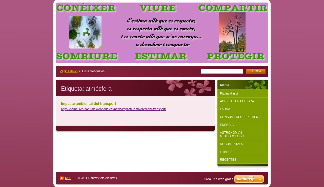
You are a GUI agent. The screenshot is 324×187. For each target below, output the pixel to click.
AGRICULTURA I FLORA (237, 101)
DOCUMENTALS (231, 144)
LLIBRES (226, 152)
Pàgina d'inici (68, 71)
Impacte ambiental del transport (88, 104)
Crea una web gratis (218, 179)
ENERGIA (227, 125)
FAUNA (225, 109)
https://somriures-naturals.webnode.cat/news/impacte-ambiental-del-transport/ (113, 109)
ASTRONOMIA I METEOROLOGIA (232, 134)
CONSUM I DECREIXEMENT (240, 117)
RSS (68, 178)
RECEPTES (228, 159)
